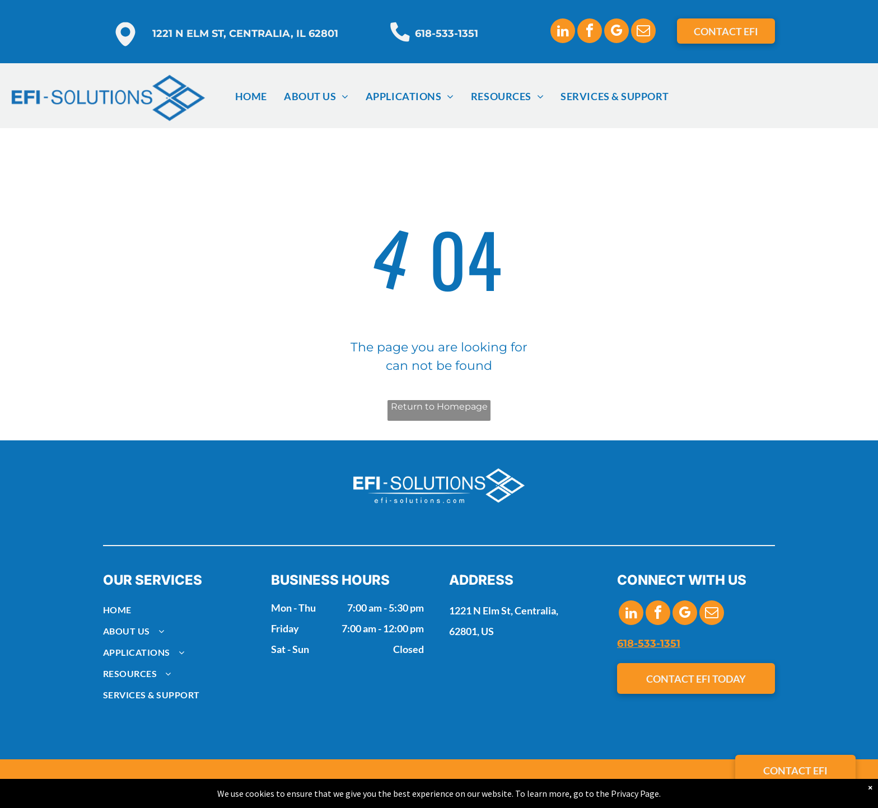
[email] (643, 32)
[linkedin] (562, 32)
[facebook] (589, 32)
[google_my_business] (616, 32)
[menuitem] (251, 96)
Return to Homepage (439, 406)
